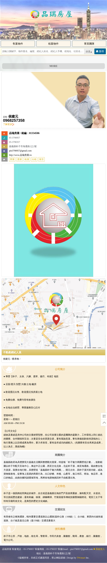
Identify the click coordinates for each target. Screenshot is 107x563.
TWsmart (81, 558)
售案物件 (18, 43)
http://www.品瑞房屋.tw (20, 155)
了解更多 (9, 124)
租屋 (27, 159)
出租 (34, 159)
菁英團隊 (89, 43)
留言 (41, 159)
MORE (54, 66)
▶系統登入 (99, 549)
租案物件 (53, 43)
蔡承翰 (15, 359)
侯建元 (13, 116)
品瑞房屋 (14, 133)
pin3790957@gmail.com (20, 150)
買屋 (12, 159)
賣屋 (19, 159)
